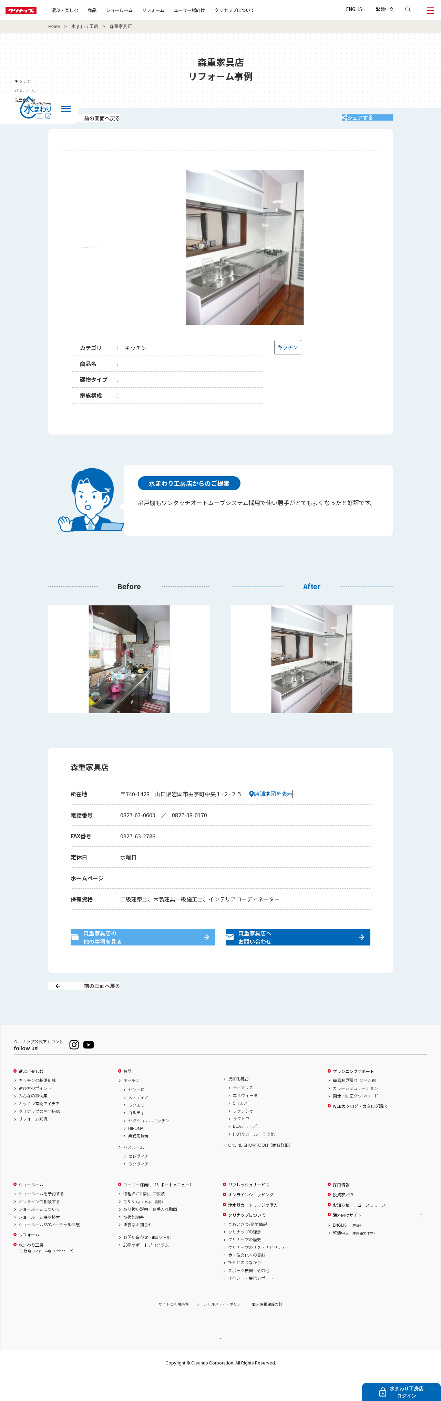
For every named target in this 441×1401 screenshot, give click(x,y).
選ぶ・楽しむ (86, 10)
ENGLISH (356, 9)
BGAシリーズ (245, 1150)
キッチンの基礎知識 (37, 1104)
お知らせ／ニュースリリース (359, 1229)
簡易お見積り (355, 1104)
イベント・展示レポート (251, 1302)
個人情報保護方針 (267, 1328)
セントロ (136, 1114)
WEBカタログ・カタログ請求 (360, 1130)
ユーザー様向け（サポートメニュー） (158, 1208)
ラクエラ (136, 1129)
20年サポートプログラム (146, 1269)
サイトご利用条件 (173, 1328)
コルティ (136, 1137)
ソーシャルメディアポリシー (220, 1328)
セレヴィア (138, 1180)
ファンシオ (243, 1135)
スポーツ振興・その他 (248, 1294)
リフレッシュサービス (248, 1208)
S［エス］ (242, 1127)
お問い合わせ (148, 1261)
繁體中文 (385, 9)
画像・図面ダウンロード (355, 1120)
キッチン (131, 1104)
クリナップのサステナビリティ (257, 1271)
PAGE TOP (220, 1362)
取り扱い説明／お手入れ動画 (150, 1233)
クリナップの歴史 (244, 1264)
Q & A (144, 1225)
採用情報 (341, 1208)
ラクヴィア (138, 1188)
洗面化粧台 (238, 1102)
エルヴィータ (245, 1119)
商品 (127, 1095)
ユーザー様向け (211, 10)
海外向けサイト (347, 1239)
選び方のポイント (35, 1112)
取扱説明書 (133, 1241)
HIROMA (135, 1152)
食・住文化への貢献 (246, 1279)
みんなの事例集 (33, 1120)
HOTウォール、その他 (254, 1158)
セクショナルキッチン (149, 1144)
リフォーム (175, 10)
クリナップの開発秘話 (39, 1135)
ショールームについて (39, 1233)
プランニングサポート (353, 1095)
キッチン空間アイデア (39, 1128)
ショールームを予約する (41, 1218)
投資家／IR (343, 1219)
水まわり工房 (84, 26)
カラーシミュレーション (355, 1112)
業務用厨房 (138, 1160)
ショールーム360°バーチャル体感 (49, 1248)
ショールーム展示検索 (39, 1241)
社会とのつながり (244, 1287)
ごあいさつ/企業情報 (247, 1248)
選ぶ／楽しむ (31, 1095)
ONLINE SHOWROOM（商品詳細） (260, 1169)
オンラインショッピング (251, 1219)
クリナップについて (256, 10)
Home (54, 26)
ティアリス (243, 1112)
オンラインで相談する (39, 1225)
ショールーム (141, 10)
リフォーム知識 (33, 1143)
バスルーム (133, 1171)
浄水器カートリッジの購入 (253, 1229)
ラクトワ (241, 1143)
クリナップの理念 (244, 1256)
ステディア (138, 1121)
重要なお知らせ (137, 1248)
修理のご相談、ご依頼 (144, 1218)
